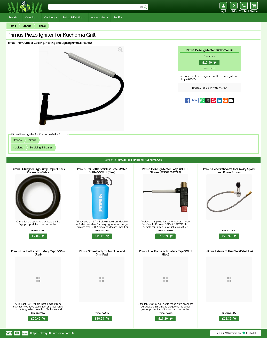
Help (33, 333)
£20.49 (38, 318)
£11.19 (102, 236)
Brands (26, 25)
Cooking (18, 147)
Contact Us (67, 333)
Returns (53, 333)
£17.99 (209, 62)
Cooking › (50, 17)
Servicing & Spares (41, 147)
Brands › (14, 17)
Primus (41, 25)
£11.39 (229, 318)
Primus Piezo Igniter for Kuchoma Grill (33, 134)
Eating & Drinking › (73, 17)
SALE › (118, 17)
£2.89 (38, 236)
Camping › (31, 17)
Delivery (42, 333)
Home (12, 25)
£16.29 (165, 236)
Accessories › (99, 17)
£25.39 (229, 236)
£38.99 (102, 318)
